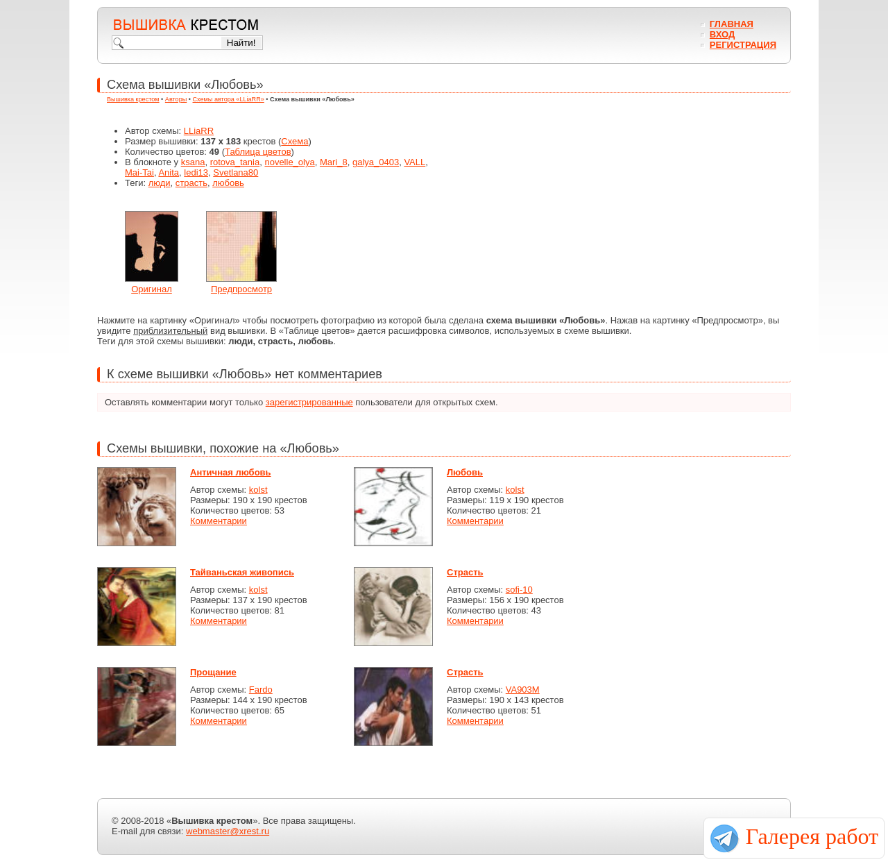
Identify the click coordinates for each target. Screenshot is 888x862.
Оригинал (151, 289)
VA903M (523, 689)
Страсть (465, 572)
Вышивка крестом (133, 99)
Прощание (213, 672)
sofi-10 (519, 589)
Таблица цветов (258, 151)
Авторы (176, 99)
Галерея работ (812, 836)
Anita (168, 172)
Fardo (261, 689)
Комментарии (218, 521)
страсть (191, 183)
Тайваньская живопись (242, 572)
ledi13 (196, 172)
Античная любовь (230, 472)
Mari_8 (334, 162)
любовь (228, 183)
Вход (722, 34)
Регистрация (743, 45)
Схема (294, 141)
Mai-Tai (139, 172)
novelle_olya (289, 162)
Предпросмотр (241, 289)
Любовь (465, 472)
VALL (414, 162)
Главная (731, 24)
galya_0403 (375, 162)
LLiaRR (199, 131)
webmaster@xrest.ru (227, 831)
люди (159, 183)
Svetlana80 (235, 172)
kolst (258, 489)
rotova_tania (235, 162)
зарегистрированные (309, 402)
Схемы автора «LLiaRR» (228, 99)
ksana (193, 162)
